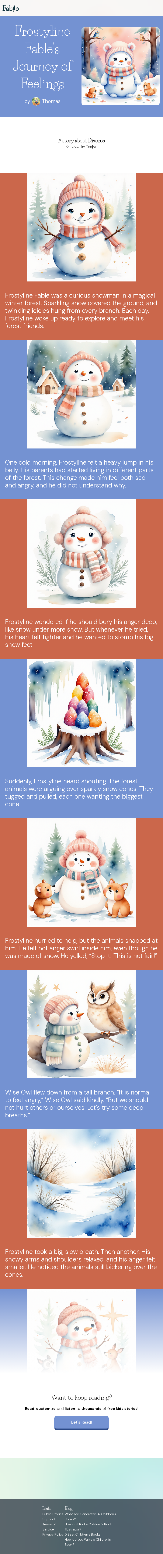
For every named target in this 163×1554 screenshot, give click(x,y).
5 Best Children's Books (82, 1534)
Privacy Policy (53, 1534)
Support (48, 1519)
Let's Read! (81, 1422)
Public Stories (52, 1514)
